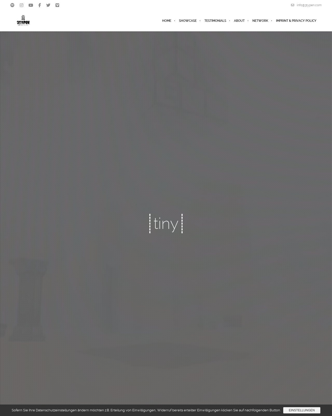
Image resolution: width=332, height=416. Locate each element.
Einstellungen (302, 410)
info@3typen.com (306, 5)
